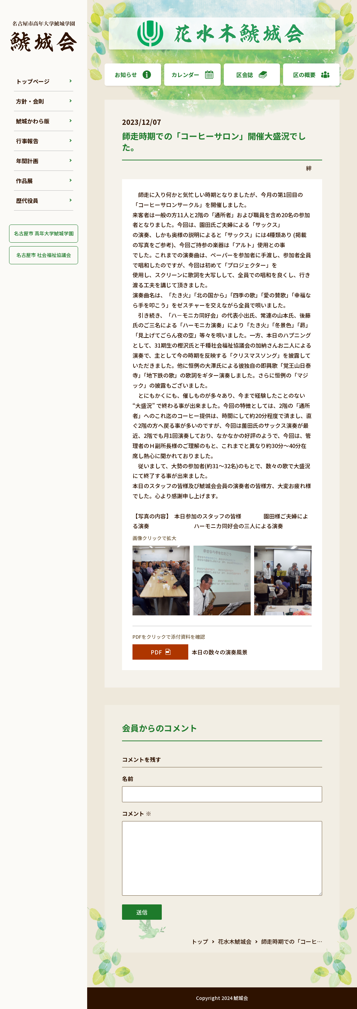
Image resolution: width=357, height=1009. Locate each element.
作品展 (24, 180)
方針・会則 (30, 101)
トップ (199, 941)
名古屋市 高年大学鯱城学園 (44, 233)
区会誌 (251, 74)
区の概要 (311, 74)
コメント (136, 813)
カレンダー (192, 74)
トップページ (33, 81)
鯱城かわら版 (33, 121)
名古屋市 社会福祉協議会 (43, 254)
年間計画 (27, 161)
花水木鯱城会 (234, 941)
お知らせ (133, 74)
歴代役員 (27, 200)
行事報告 (27, 141)
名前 (127, 778)
